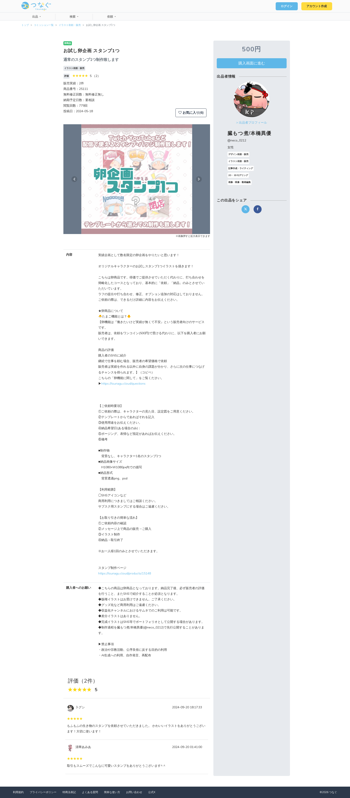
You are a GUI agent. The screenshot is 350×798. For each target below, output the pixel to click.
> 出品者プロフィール (251, 122)
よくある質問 (90, 792)
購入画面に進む (251, 63)
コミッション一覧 (44, 25)
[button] (74, 179)
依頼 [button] (110, 17)
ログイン (286, 6)
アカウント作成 (316, 6)
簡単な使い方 (112, 792)
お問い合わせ (134, 792)
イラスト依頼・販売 (70, 25)
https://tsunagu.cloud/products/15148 (124, 573)
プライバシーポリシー (43, 792)
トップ (25, 25)
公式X (151, 792)
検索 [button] (73, 17)
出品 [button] (35, 17)
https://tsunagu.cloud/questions (123, 383)
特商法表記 (69, 792)
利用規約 (18, 792)
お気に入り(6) (191, 112)
